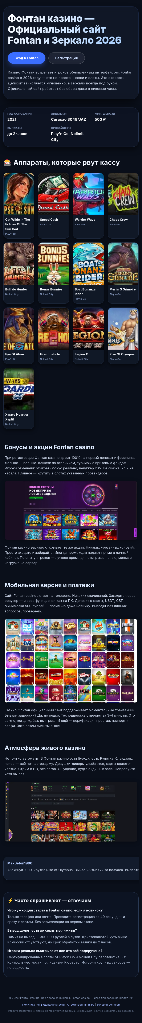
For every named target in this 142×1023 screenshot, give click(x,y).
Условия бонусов (108, 1004)
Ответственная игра (80, 1004)
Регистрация (66, 58)
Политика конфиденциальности (43, 1004)
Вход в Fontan (27, 58)
